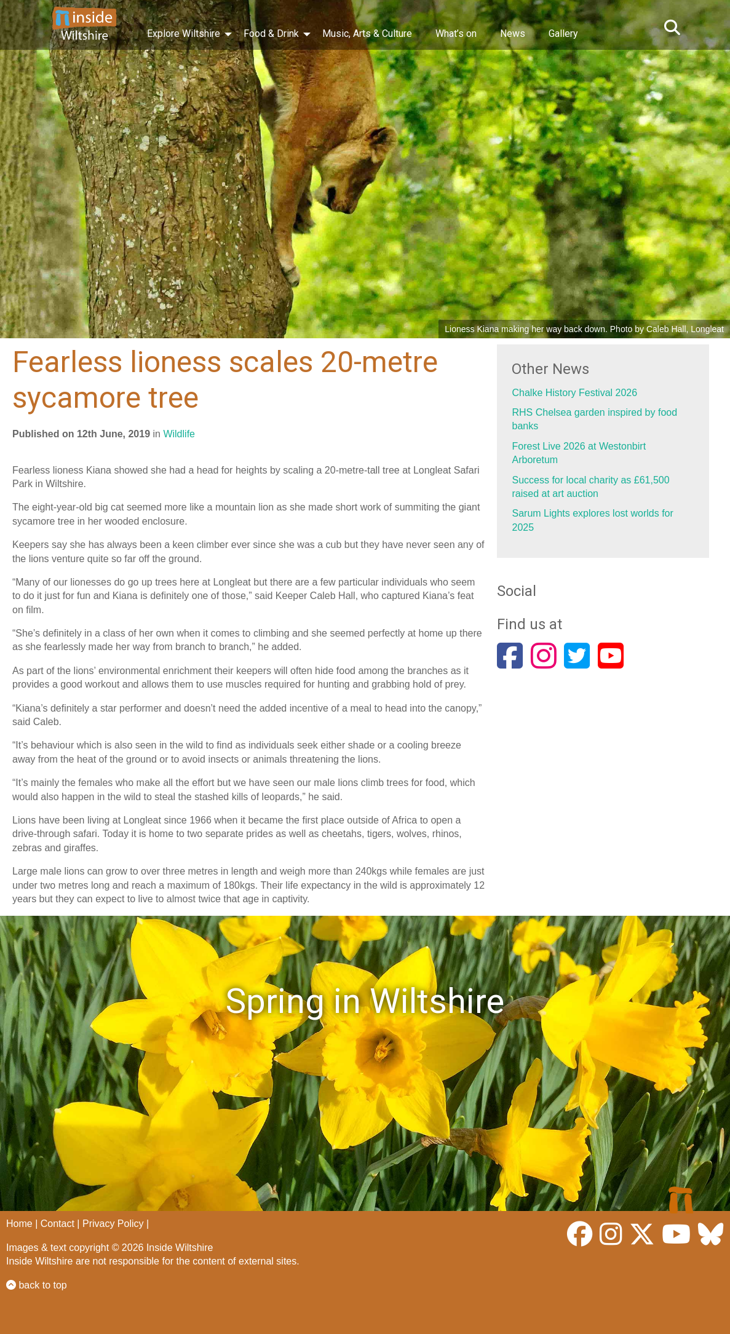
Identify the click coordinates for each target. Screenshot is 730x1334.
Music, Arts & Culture (367, 33)
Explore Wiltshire (183, 33)
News (512, 33)
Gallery (563, 33)
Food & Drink (271, 33)
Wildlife (179, 434)
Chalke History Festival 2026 (574, 392)
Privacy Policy (113, 1223)
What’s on (456, 33)
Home (19, 1223)
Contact (57, 1223)
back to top (36, 1285)
